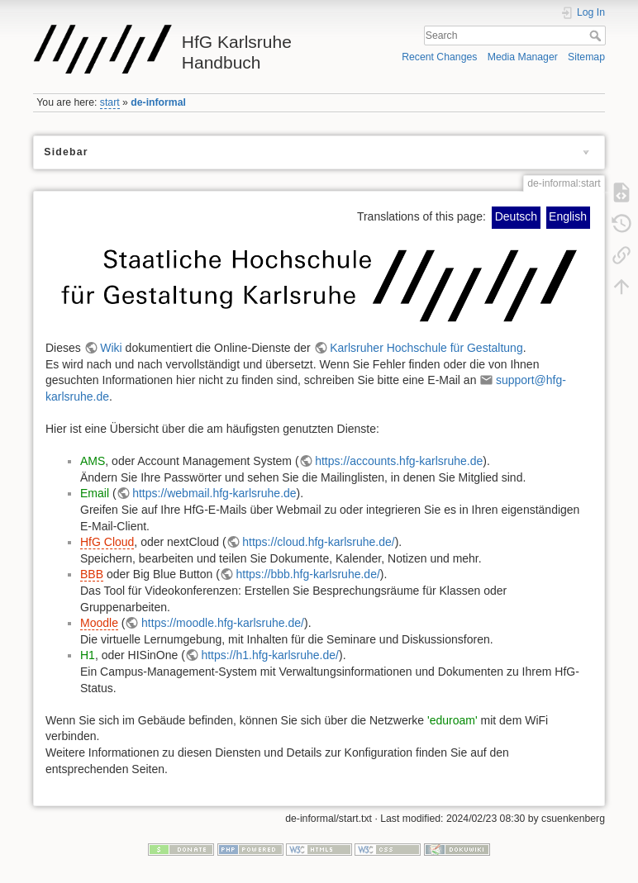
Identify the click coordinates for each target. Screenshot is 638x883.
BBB (91, 574)
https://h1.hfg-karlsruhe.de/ (270, 655)
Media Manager (523, 57)
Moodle (99, 622)
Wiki (110, 347)
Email (94, 493)
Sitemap (586, 57)
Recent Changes (439, 57)
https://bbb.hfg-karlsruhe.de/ (307, 574)
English (568, 216)
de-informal (158, 102)
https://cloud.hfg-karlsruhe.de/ (318, 541)
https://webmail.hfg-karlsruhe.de (214, 493)
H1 (87, 655)
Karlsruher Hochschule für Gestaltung (426, 347)
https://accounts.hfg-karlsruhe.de (399, 461)
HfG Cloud (107, 541)
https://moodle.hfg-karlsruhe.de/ (222, 622)
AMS (92, 461)
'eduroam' (452, 720)
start (110, 102)
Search (597, 35)
